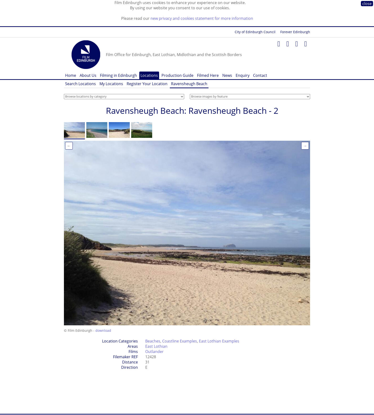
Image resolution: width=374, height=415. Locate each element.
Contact (260, 75)
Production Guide (177, 75)
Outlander (154, 351)
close (367, 3)
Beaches (152, 341)
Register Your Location (147, 83)
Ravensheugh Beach (189, 83)
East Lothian (156, 346)
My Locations (111, 83)
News (227, 75)
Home (70, 75)
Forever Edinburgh (295, 32)
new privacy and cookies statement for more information (202, 18)
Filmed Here (208, 75)
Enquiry (242, 75)
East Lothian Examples (219, 341)
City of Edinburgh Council (255, 32)
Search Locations (80, 83)
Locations (149, 75)
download (103, 330)
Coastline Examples (179, 341)
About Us (88, 75)
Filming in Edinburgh (118, 75)
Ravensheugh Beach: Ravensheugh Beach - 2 (192, 110)
